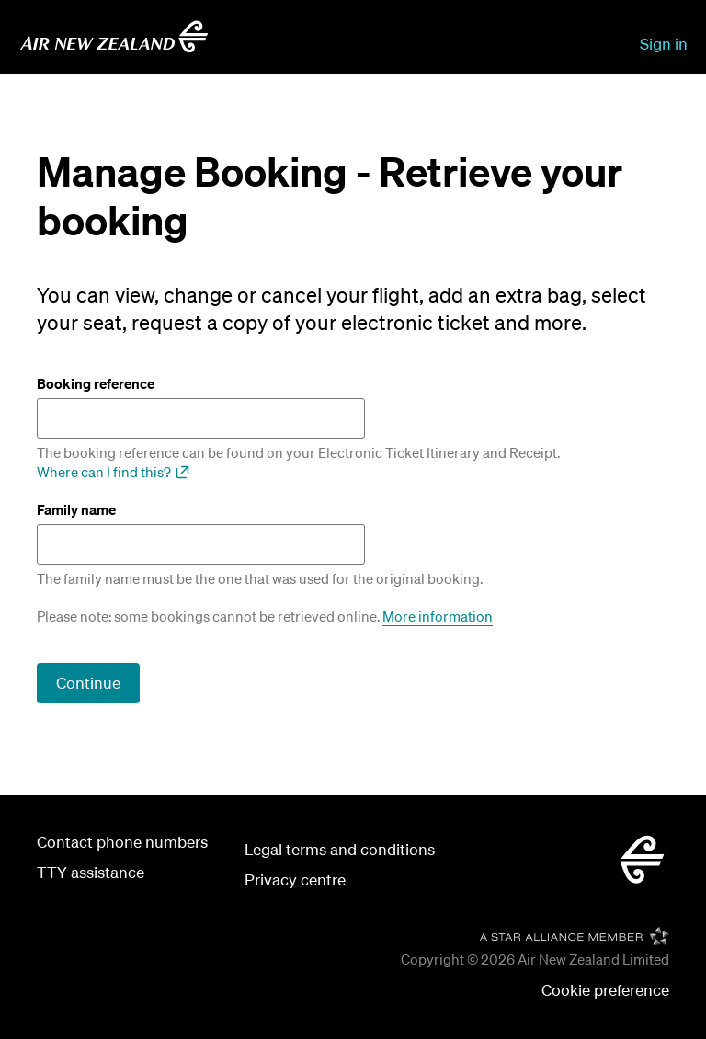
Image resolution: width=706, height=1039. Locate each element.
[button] (605, 990)
